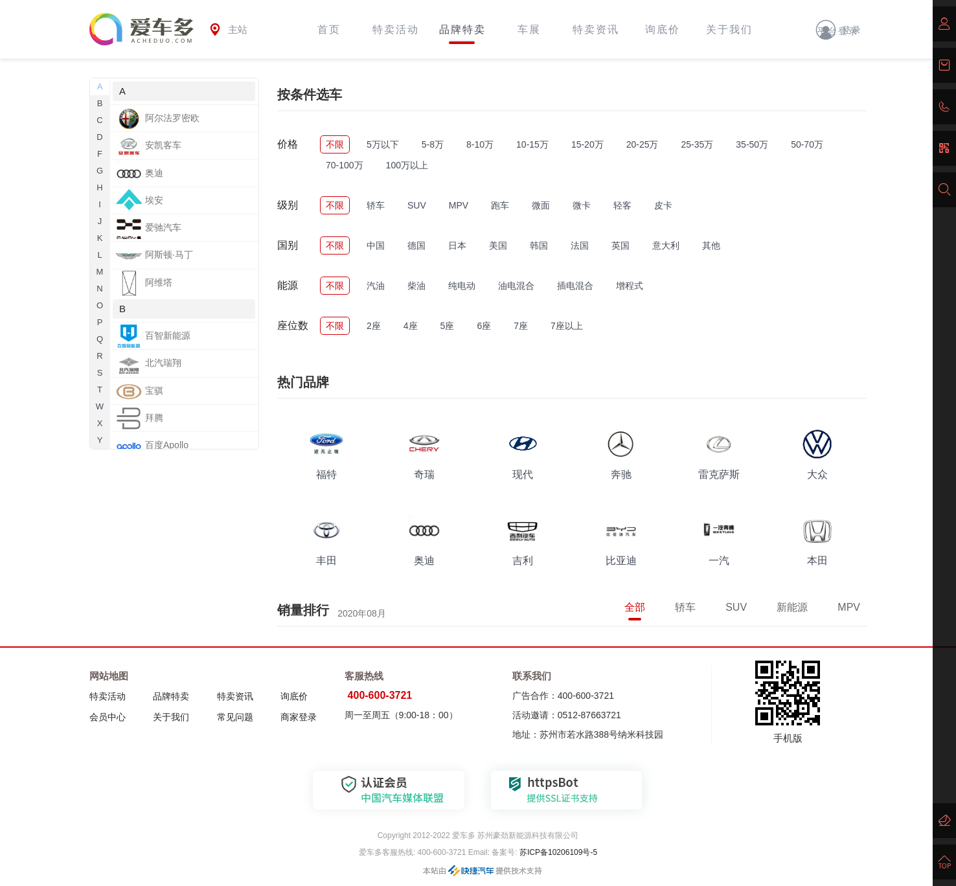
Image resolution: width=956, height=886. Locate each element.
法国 (580, 245)
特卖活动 (395, 29)
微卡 (582, 205)
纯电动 (461, 285)
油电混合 (516, 285)
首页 (329, 29)
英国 (620, 245)
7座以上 (567, 326)
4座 (411, 326)
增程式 (629, 285)
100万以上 (407, 165)
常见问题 (235, 717)
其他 (711, 245)
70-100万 (344, 165)
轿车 (376, 205)
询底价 (662, 29)
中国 (376, 245)
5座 (447, 326)
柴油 (416, 285)
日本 (457, 245)
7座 (521, 326)
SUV (416, 205)
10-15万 (532, 144)
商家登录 (298, 717)
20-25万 (642, 144)
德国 (416, 245)
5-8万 (433, 144)
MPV (458, 205)
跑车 (500, 205)
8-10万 (480, 144)
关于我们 (729, 29)
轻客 (622, 205)
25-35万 (697, 144)
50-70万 (807, 144)
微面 (541, 205)
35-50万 (752, 144)
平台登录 (838, 31)
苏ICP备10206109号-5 (557, 852)
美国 (498, 245)
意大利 (665, 245)
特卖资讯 (596, 29)
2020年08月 (361, 613)
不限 (335, 144)
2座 (374, 326)
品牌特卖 (462, 29)
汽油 (376, 285)
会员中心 (107, 717)
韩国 (539, 245)
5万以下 (383, 144)
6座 (484, 326)
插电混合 (575, 285)
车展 (529, 29)
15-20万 (587, 144)
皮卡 (663, 205)
